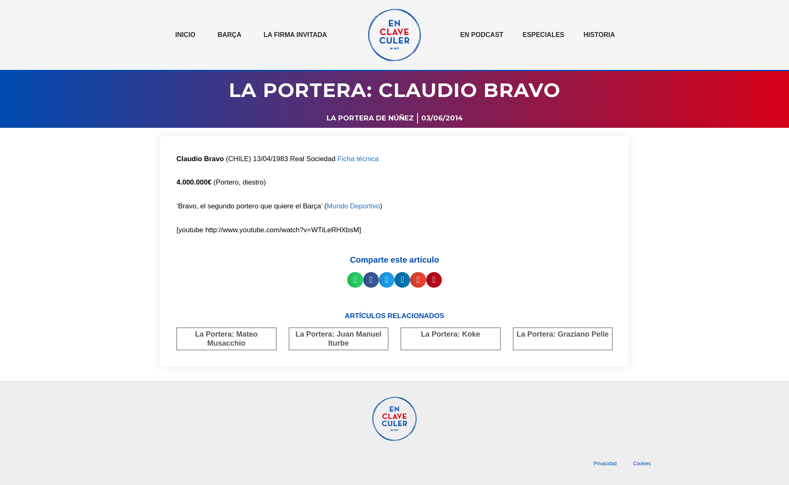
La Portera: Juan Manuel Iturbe (338, 338)
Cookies (642, 464)
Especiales (543, 34)
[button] (355, 280)
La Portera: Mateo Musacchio (226, 338)
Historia (599, 34)
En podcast (482, 34)
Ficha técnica (357, 159)
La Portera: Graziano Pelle (563, 334)
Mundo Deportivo (353, 206)
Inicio (185, 34)
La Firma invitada (295, 34)
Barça (229, 34)
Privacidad (605, 464)
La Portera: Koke (450, 334)
